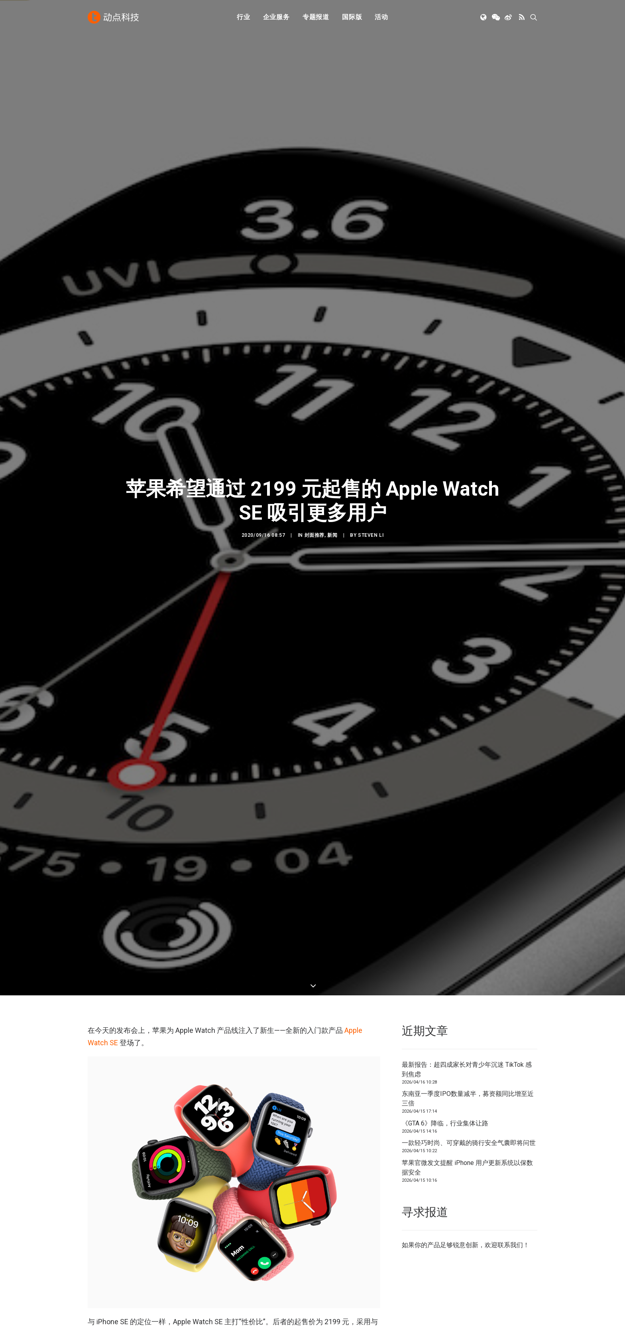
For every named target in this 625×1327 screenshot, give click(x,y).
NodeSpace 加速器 (462, 1262)
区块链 (213, 1262)
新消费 (213, 1250)
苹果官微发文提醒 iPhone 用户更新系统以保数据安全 (467, 387)
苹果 (136, 963)
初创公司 (216, 1217)
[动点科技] (113, 17)
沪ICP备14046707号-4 (192, 1311)
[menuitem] (243, 17)
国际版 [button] (352, 17)
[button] (484, 17)
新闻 (332, 152)
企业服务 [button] (276, 17)
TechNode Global (459, 1239)
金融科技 (216, 1239)
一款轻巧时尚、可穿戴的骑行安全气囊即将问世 (469, 363)
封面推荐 (314, 152)
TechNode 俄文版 (460, 1228)
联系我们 (510, 465)
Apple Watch (106, 963)
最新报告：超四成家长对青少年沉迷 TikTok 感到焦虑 (467, 289)
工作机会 (332, 1262)
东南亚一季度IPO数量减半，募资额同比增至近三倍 (468, 318)
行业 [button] (243, 17)
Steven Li (370, 152)
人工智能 (216, 1228)
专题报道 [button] (316, 17)
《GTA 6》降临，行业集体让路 (445, 343)
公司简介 (332, 1228)
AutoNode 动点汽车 (463, 1250)
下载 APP (333, 1217)
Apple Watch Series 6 (121, 554)
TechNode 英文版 (460, 1217)
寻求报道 (332, 1239)
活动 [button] (381, 17)
